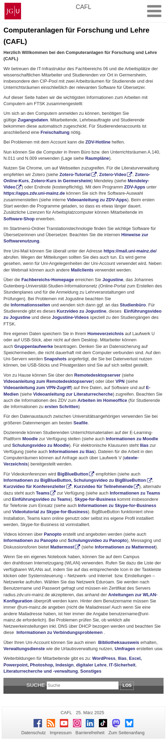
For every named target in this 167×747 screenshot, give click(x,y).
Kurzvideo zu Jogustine (81, 311)
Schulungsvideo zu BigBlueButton (109, 480)
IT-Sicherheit (122, 664)
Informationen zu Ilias (72, 451)
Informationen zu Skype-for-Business (117, 505)
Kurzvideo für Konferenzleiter (34, 486)
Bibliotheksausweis (118, 642)
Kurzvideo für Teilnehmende (103, 486)
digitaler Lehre (91, 664)
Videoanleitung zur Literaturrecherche (73, 394)
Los (126, 685)
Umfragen (125, 648)
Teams (43, 493)
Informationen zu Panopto (30, 540)
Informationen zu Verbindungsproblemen (60, 632)
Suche (36, 685)
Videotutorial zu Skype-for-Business (50, 511)
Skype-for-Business (95, 499)
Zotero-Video (112, 174)
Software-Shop (19, 218)
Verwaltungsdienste (24, 648)
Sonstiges (90, 671)
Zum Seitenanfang (126, 732)
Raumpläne (97, 158)
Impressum (60, 732)
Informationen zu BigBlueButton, (37, 480)
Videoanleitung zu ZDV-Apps (97, 199)
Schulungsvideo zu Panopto (97, 540)
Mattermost (62, 547)
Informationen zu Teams (135, 493)
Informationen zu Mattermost (125, 547)
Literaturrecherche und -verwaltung (40, 671)
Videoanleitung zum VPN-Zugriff (37, 387)
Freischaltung (54, 132)
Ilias (144, 445)
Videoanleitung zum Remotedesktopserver (48, 381)
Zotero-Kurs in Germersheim (61, 180)
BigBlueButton (72, 474)
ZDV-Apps (134, 187)
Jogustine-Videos (70, 317)
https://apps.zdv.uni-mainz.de (34, 193)
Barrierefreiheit (90, 732)
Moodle (30, 438)
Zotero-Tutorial (74, 174)
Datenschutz (33, 732)
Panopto (52, 534)
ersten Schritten (61, 406)
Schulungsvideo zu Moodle (40, 445)
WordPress (103, 658)
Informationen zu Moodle (132, 438)
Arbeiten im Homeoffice (103, 400)
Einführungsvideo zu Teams (41, 499)
